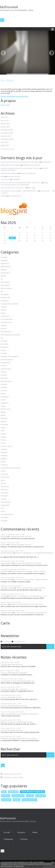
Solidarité (4, 474)
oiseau (16, 800)
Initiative (4, 384)
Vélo (2, 508)
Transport (4, 496)
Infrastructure (6, 381)
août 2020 (4, 142)
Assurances (5, 285)
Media (3, 412)
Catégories (8, 839)
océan (3, 428)
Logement (4, 403)
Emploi (3, 350)
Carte (5, 623)
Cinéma (4, 310)
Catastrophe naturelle (9, 304)
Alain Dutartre (6, 563)
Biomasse (4, 301)
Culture (3, 326)
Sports (3, 483)
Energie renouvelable (9, 356)
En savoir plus (18, 866)
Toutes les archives (7, 149)
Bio (2, 291)
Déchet (3, 329)
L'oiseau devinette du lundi (20, 536)
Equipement (5, 363)
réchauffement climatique (32, 791)
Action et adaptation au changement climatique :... (27, 554)
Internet (4, 391)
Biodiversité (5, 298)
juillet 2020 (5, 145)
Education (4, 347)
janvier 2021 (5, 127)
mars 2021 (5, 121)
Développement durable (10, 335)
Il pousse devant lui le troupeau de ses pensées (20, 162)
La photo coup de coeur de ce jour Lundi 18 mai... (20, 168)
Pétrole (3, 440)
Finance (4, 366)
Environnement (7, 360)
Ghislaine (4, 571)
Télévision (5, 490)
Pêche (3, 434)
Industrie (4, 378)
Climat (3, 313)
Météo (3, 415)
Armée (3, 276)
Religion (4, 459)
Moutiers (4, 604)
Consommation (7, 319)
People (3, 437)
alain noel (13, 791)
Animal (3, 270)
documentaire (18, 795)
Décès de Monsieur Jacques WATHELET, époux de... (21, 182)
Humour (4, 375)
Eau (2, 338)
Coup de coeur (6, 322)
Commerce (5, 316)
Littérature (5, 397)
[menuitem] (7, 832)
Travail (3, 499)
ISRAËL (3, 196)
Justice (3, 394)
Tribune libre (6, 502)
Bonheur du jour (13, 176)
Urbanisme (5, 505)
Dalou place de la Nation (10, 165)
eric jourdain (6, 579)
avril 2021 (4, 117)
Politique (4, 449)
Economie (4, 344)
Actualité (4, 260)
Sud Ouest (5, 487)
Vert (2, 176)
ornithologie (40, 795)
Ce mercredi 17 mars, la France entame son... (18, 681)
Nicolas (3, 536)
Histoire (4, 372)
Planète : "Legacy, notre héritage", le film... (17, 722)
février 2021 (5, 124)
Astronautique (6, 288)
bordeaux (5, 795)
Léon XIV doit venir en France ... (13, 187)
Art (2, 279)
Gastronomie (6, 369)
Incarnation (46, 162)
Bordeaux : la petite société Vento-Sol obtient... (19, 738)
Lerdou (3, 544)
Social (3, 471)
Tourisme (4, 493)
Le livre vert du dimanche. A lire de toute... (27, 604)
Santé (3, 462)
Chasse (4, 307)
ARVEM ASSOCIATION (31, 165)
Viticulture (4, 517)
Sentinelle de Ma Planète (11, 468)
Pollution (4, 452)
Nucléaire (4, 425)
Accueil (7, 832)
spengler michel (7, 588)
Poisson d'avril (6, 446)
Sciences (4, 465)
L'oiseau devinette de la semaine (28, 563)
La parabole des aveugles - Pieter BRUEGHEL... (19, 191)
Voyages (4, 521)
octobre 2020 (6, 136)
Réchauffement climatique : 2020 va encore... (29, 571)
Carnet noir (5, 179)
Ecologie (4, 341)
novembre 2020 (7, 133)
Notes (35, 832)
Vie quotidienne (7, 514)
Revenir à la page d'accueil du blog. (14, 96)
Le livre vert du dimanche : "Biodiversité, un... (31, 579)
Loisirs (3, 406)
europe (30, 795)
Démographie (6, 332)
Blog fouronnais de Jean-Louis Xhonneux (24, 183)
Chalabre (16, 179)
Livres (3, 400)
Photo (3, 443)
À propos (21, 832)
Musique (4, 418)
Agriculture (5, 263)
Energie (4, 353)
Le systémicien (15, 196)
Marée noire (5, 409)
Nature (3, 421)
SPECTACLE (5, 477)
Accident (4, 257)
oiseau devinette (29, 800)
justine (3, 596)
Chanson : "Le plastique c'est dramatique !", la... (28, 596)
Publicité (4, 456)
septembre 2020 (7, 139)
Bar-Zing (31, 187)
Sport (3, 480)
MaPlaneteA (9, 7)
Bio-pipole (5, 295)
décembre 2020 (7, 130)
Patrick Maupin (6, 553)
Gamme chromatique (9, 173)
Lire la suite (5, 105)
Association (5, 282)
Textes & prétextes (28, 173)
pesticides (6, 800)
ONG (2, 431)
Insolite (3, 387)
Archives (24, 839)
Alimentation (6, 267)
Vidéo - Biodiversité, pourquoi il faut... (31, 588)
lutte (4, 791)
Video (3, 511)
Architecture (5, 273)
